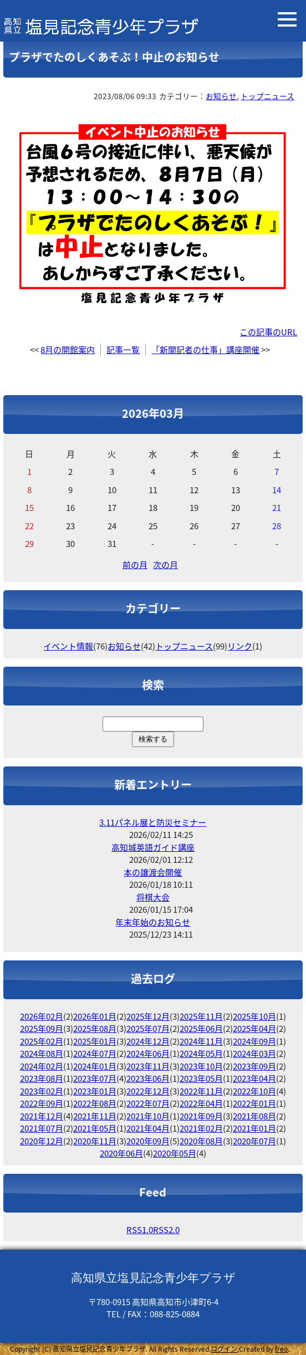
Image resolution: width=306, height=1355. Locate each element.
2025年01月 (94, 1041)
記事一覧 (123, 350)
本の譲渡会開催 (153, 872)
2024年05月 (201, 1053)
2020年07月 (254, 1141)
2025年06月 (201, 1028)
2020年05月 (174, 1153)
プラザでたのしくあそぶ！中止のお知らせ (114, 57)
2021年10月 (148, 1116)
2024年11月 (201, 1041)
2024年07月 (94, 1053)
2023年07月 (94, 1078)
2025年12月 (148, 1016)
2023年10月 (201, 1066)
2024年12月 (148, 1041)
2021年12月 (41, 1116)
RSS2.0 (166, 1230)
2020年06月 (121, 1153)
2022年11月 (201, 1091)
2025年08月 (94, 1028)
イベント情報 (68, 646)
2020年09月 (148, 1141)
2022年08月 (94, 1103)
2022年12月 (148, 1091)
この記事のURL (268, 332)
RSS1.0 (139, 1230)
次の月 (165, 565)
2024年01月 (94, 1066)
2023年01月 (94, 1091)
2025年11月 (201, 1016)
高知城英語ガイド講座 (153, 847)
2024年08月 (41, 1053)
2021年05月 (94, 1128)
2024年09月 (254, 1041)
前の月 (135, 565)
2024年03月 (254, 1053)
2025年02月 (41, 1041)
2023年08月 (41, 1078)
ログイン (224, 1349)
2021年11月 (94, 1116)
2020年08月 (201, 1141)
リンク (239, 646)
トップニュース (267, 95)
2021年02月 (201, 1128)
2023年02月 (41, 1091)
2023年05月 (201, 1078)
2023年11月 (148, 1066)
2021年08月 (254, 1116)
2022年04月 (201, 1103)
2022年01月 (254, 1103)
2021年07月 (41, 1128)
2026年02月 (41, 1016)
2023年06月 (148, 1078)
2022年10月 (254, 1091)
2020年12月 (41, 1141)
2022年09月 (41, 1103)
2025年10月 (254, 1016)
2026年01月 (94, 1016)
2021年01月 (254, 1128)
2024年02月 (41, 1066)
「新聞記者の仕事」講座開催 (205, 350)
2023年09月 (254, 1066)
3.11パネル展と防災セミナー (152, 822)
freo (281, 1349)
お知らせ (221, 95)
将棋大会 (153, 897)
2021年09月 (201, 1116)
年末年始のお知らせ (152, 922)
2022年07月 (148, 1103)
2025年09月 (41, 1028)
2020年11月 (94, 1141)
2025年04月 (254, 1028)
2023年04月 (254, 1078)
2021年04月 (148, 1128)
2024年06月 (148, 1053)
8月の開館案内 (67, 350)
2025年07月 (148, 1028)
